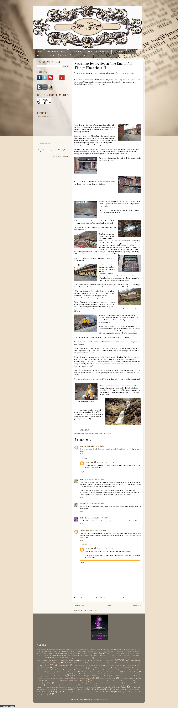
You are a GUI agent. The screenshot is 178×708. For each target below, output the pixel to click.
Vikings (55, 692)
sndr (91, 699)
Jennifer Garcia (57, 670)
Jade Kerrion (137, 668)
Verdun (39, 692)
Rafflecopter (135, 678)
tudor (71, 689)
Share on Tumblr (7, 706)
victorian (46, 691)
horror (69, 668)
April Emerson (68, 653)
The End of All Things (126, 73)
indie (84, 668)
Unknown (83, 446)
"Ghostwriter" (76, 51)
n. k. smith (56, 676)
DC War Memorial (128, 658)
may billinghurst (62, 674)
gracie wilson (109, 665)
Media (98, 56)
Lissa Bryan (89, 462)
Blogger (104, 699)
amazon (55, 651)
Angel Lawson (119, 651)
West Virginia (106, 433)
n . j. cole (47, 676)
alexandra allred (131, 649)
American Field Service (94, 651)
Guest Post (119, 665)
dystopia (73, 660)
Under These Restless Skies (97, 689)
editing (89, 660)
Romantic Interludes (100, 680)
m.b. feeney (107, 671)
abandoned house (108, 649)
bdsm (131, 653)
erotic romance (135, 660)
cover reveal (85, 658)
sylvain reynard (50, 687)
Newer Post (79, 606)
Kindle (116, 670)
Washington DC (73, 691)
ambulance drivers (80, 651)
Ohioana (39, 678)
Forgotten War (91, 662)
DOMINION (55, 660)
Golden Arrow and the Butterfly (83, 665)
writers (103, 692)
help (138, 665)
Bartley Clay (124, 653)
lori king (82, 671)
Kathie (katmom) (85, 518)
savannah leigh (58, 683)
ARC (76, 653)
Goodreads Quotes (60, 156)
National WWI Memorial (94, 676)
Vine (66, 691)
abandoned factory (84, 649)
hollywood (63, 668)
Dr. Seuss (41, 152)
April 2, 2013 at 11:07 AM (95, 446)
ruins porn (138, 680)
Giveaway (60, 665)
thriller (58, 689)
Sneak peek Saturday (52, 685)
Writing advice (124, 692)
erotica (43, 663)
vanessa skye (136, 689)
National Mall (82, 676)
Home (39, 51)
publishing (111, 678)
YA (50, 694)
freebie (112, 663)
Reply (82, 454)
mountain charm (112, 674)
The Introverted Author (46, 56)
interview (125, 668)
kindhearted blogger (106, 669)
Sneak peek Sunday (69, 685)
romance (83, 680)
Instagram (116, 668)
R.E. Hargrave (124, 678)
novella (131, 676)
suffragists (114, 685)
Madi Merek (125, 672)
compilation (39, 658)
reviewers (72, 680)
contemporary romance (56, 658)
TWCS (80, 689)
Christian (120, 655)
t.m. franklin (60, 687)
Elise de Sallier (98, 660)
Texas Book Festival (97, 687)
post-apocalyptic (88, 678)
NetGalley (106, 676)
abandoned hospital (95, 649)
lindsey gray (53, 672)
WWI (44, 694)
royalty (125, 680)
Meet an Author (75, 674)
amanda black (46, 651)
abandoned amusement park (44, 649)
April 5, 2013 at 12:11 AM (98, 530)
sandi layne (48, 683)
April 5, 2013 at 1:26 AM (105, 548)
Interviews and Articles (82, 56)
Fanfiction (64, 56)
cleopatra (127, 655)
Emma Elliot (109, 660)
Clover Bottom (135, 655)
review (63, 680)
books (104, 655)
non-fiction (123, 676)
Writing (112, 692)
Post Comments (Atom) (90, 610)
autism (108, 653)
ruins (131, 680)
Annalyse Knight (131, 651)
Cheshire (113, 655)
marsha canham (41, 674)
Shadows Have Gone (115, 683)
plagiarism (77, 678)
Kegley (97, 669)
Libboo (45, 671)
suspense (131, 685)
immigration (77, 668)
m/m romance (116, 671)
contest (76, 658)
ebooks (82, 660)
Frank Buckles (102, 662)
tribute (65, 689)
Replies (84, 458)
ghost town (82, 433)
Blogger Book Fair (64, 655)
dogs (49, 660)
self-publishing (93, 683)
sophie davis (98, 685)
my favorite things (125, 674)
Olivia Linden (46, 678)
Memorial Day (90, 674)
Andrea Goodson (108, 651)
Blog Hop (40, 655)
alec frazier (119, 649)
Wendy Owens (84, 691)
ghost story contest (122, 662)
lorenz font (73, 672)
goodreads (99, 665)
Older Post (136, 606)
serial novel (103, 683)
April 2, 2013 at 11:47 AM (105, 462)
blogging (76, 655)
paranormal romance (61, 678)
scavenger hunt (69, 683)
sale (40, 683)
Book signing (94, 655)
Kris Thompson (124, 669)
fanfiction (70, 663)
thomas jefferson (50, 689)
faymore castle (80, 662)
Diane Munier (41, 660)
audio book (83, 653)
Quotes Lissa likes (44, 144)
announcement (48, 653)
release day (40, 680)
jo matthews (79, 669)
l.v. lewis (133, 670)
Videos (131, 51)
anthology (58, 653)
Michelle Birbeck (100, 674)
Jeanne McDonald (44, 670)
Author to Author (95, 653)
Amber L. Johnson (66, 651)
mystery (136, 674)
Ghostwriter (43, 665)
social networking (87, 685)
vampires (128, 689)
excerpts (54, 662)
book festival (85, 655)
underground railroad (118, 689)
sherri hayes (129, 683)
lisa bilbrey (64, 672)
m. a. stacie (90, 671)
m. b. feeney (98, 672)
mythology (39, 676)
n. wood (64, 676)
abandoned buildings (59, 649)
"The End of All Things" (56, 51)
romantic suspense (115, 680)
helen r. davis (130, 665)
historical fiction (43, 668)
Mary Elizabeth (52, 674)
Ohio (137, 676)
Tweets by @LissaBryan (44, 117)
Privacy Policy (110, 56)
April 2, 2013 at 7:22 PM (97, 504)
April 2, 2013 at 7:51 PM (100, 518)
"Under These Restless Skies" (97, 51)
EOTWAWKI (120, 660)
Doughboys (65, 660)
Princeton (102, 678)
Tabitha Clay (70, 687)
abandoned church (72, 649)
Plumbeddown (84, 530)
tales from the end (82, 687)
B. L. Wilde (115, 653)
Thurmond (131, 201)
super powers (123, 685)
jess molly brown (69, 669)
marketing (135, 672)
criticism (97, 658)
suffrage (106, 685)
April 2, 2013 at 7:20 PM (97, 479)
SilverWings (84, 479)
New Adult (114, 676)
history (56, 668)
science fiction (81, 683)
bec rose (137, 653)
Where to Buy (119, 51)
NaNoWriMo (72, 676)
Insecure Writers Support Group (99, 668)
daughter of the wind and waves (111, 658)
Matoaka (101, 80)
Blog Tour (51, 655)
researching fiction (52, 680)
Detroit (137, 658)
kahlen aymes (89, 670)
